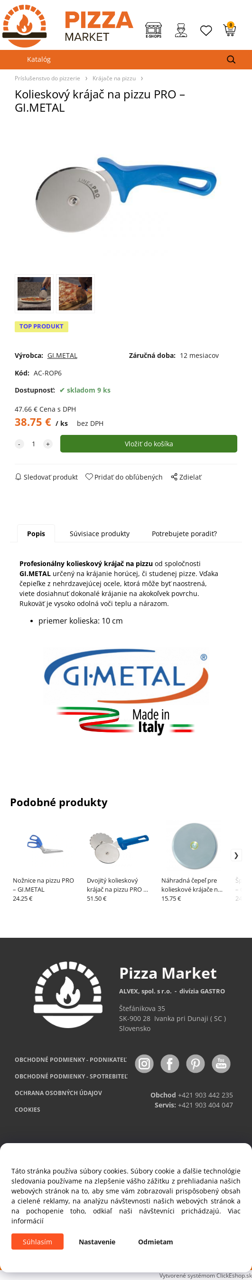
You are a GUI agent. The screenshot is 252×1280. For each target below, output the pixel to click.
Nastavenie (97, 1241)
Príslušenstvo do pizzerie (47, 78)
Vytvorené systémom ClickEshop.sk (205, 1275)
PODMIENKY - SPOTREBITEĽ (71, 1076)
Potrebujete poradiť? (184, 533)
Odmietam (155, 1241)
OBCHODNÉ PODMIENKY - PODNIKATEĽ (71, 1060)
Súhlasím (37, 1241)
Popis (36, 533)
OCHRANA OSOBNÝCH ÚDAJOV (58, 1093)
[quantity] (33, 443)
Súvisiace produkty (100, 533)
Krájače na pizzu (114, 78)
